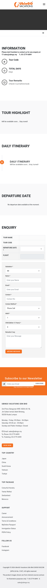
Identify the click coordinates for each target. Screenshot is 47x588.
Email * (7, 285)
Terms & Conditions (9, 521)
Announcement (7, 517)
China (4, 462)
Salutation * (9, 266)
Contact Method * (11, 304)
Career (4, 513)
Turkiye (4, 474)
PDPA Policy (6, 532)
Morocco (5, 499)
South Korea (6, 466)
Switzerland (6, 495)
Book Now (7, 445)
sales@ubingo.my (24, 582)
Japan (4, 459)
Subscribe (39, 383)
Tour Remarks (15, 80)
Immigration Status (9, 528)
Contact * (8, 295)
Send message (13, 351)
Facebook (5, 546)
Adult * (7, 313)
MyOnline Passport (9, 525)
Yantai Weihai (7, 492)
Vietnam (5, 470)
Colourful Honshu (8, 488)
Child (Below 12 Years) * (13, 323)
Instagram (5, 550)
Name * (7, 276)
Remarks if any (10, 332)
